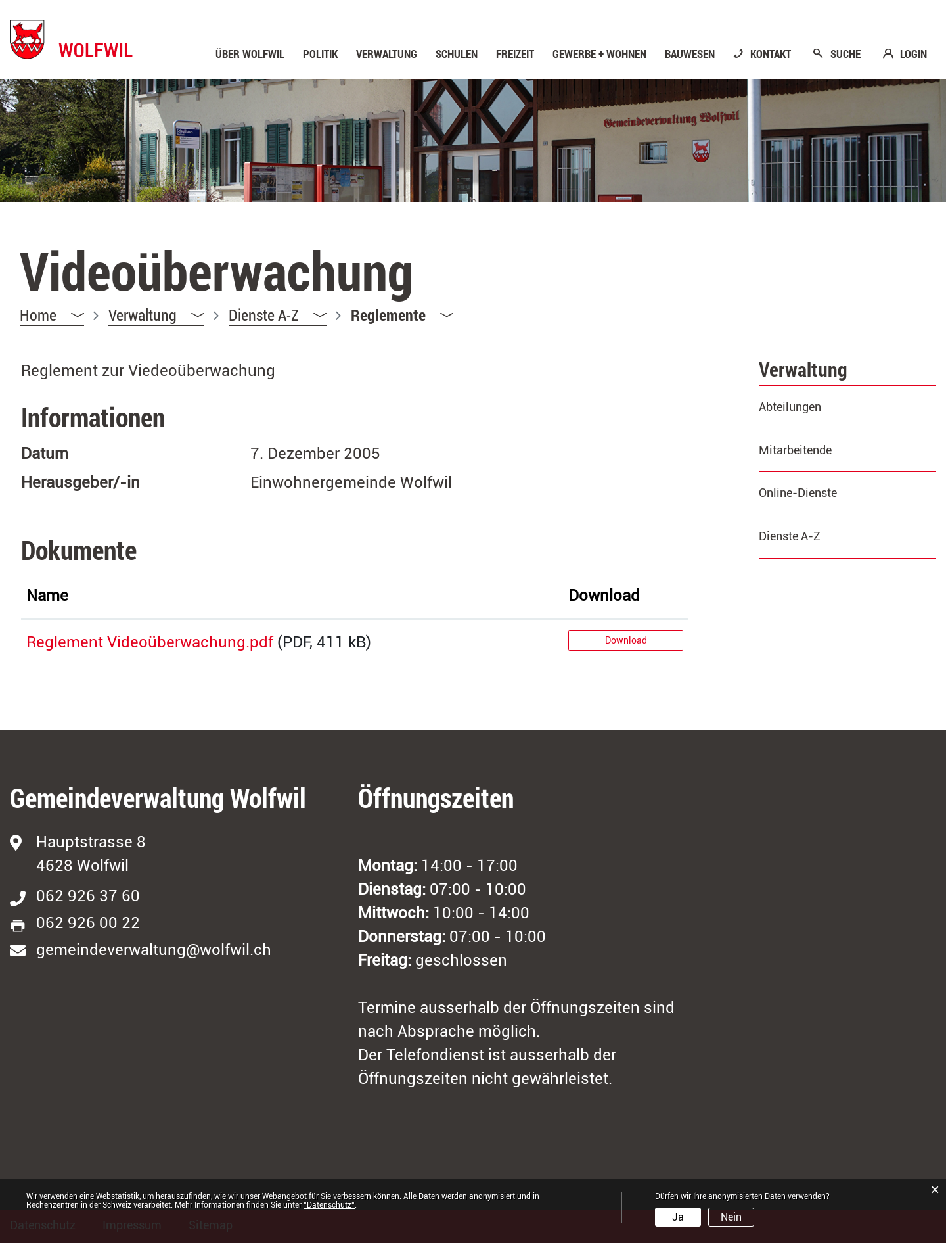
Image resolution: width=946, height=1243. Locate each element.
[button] (156, 315)
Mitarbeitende (795, 450)
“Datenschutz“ (329, 1204)
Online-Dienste (798, 493)
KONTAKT (770, 53)
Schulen (457, 53)
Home (38, 314)
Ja (678, 1217)
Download (626, 640)
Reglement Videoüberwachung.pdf (149, 642)
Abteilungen (790, 406)
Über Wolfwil (249, 53)
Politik (320, 53)
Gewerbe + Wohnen (599, 53)
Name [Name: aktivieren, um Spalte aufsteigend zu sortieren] (47, 595)
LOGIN (913, 53)
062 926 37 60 (88, 896)
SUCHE (845, 53)
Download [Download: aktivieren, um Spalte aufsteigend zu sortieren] (604, 595)
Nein (731, 1217)
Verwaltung (386, 53)
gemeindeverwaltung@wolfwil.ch (153, 950)
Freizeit (515, 53)
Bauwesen (690, 53)
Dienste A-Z (790, 536)
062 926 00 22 (88, 923)
